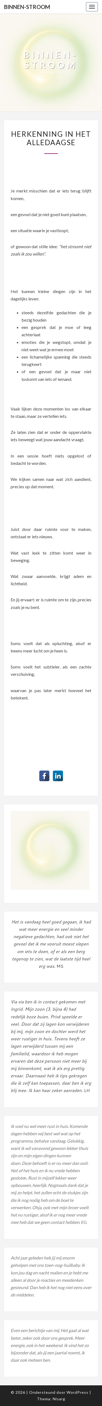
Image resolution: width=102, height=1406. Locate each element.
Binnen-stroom (27, 7)
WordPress (77, 1392)
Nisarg (59, 1398)
